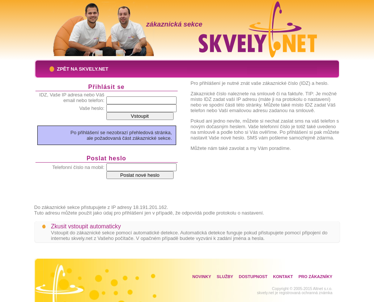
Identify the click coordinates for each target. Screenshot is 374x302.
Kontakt (283, 276)
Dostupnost (253, 276)
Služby (225, 276)
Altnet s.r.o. (323, 289)
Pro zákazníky (316, 276)
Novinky (201, 276)
